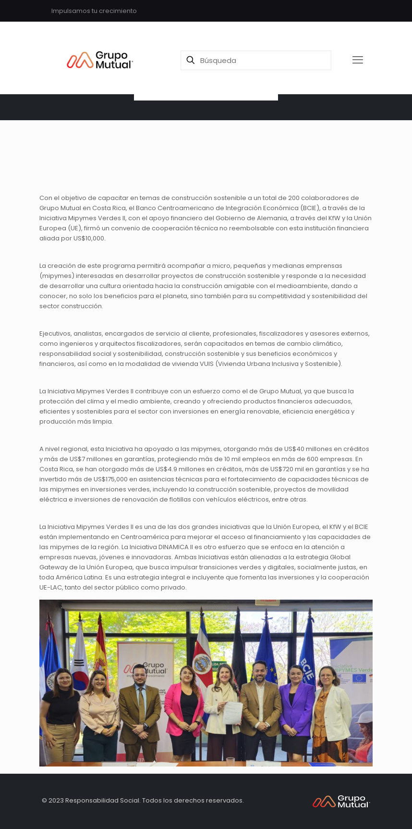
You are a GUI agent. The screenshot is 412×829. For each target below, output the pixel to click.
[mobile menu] (358, 60)
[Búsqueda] (256, 60)
